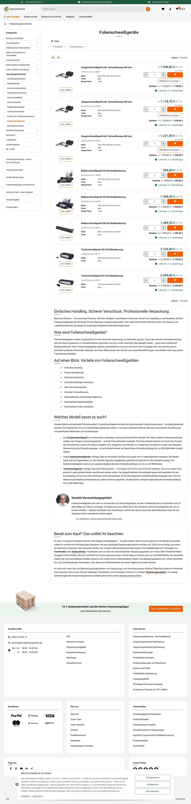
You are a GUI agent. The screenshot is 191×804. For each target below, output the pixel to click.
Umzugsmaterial (12, 60)
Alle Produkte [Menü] (12, 16)
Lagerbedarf (11, 140)
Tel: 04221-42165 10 (34, 2)
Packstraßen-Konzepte (143, 657)
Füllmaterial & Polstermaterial (18, 48)
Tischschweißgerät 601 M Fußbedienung (102, 275)
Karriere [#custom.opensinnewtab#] (74, 730)
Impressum (25, 796)
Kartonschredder (14, 102)
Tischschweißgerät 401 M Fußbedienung (102, 249)
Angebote (70, 16)
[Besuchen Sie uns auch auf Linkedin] (26, 768)
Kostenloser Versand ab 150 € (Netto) (150, 689)
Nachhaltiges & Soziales (82, 746)
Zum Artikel (66, 90)
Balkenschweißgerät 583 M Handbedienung (103, 223)
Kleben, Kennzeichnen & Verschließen (15, 54)
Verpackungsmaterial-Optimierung (149, 647)
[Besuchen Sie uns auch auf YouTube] (21, 768)
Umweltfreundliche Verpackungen (148, 730)
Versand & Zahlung (75, 642)
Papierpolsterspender (16, 107)
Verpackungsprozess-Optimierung (148, 642)
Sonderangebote (13, 145)
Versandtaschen (12, 43)
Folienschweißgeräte (16, 121)
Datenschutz (38, 796)
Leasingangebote (141, 679)
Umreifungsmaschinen (16, 79)
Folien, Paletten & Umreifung (17, 70)
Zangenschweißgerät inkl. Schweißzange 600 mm (106, 136)
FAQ (68, 636)
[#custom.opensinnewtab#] (146, 769)
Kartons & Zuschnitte (14, 38)
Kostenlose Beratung (76, 652)
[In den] (175, 74)
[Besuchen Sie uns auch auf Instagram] (16, 768)
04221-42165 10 (19, 637)
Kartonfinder (138, 746)
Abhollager (71, 657)
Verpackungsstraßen (14, 170)
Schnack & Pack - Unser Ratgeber (19, 192)
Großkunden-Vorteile (158, 2)
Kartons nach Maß (141, 668)
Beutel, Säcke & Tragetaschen (18, 65)
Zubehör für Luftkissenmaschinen (21, 116)
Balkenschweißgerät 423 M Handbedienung (103, 197)
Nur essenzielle (152, 791)
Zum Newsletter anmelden (166, 608)
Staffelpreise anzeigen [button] (169, 81)
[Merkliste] (163, 9)
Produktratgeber (13, 200)
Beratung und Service (51, 16)
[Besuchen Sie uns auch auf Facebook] (10, 768)
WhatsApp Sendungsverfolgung (147, 684)
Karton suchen (30, 16)
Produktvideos (12, 207)
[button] (170, 9)
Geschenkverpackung (15, 130)
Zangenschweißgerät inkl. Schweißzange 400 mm (106, 101)
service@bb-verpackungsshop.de (27, 643)
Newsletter (75, 740)
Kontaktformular (74, 663)
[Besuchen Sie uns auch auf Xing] (32, 768)
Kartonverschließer (14, 98)
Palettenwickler (13, 83)
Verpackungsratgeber (76, 647)
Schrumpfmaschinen (15, 126)
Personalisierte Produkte (144, 725)
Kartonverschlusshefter (16, 88)
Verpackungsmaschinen (130, 575)
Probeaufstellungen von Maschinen (20, 185)
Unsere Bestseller (141, 719)
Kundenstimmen (78, 735)
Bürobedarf (10, 135)
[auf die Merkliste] (72, 67)
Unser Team (76, 719)
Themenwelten (85, 16)
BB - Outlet (10, 149)
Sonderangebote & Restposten (147, 714)
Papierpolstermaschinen (17, 93)
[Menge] (154, 74)
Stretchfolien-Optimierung (145, 673)
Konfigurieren (152, 784)
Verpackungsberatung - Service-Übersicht (152, 636)
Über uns (75, 714)
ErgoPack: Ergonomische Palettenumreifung (153, 735)
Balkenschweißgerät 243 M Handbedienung (103, 170)
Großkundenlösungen (15, 177)
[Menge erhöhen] (163, 74)
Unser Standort (77, 725)
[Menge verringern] (146, 74)
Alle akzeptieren (153, 778)
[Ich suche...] (94, 9)
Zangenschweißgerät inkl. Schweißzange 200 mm (106, 67)
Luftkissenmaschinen (16, 112)
